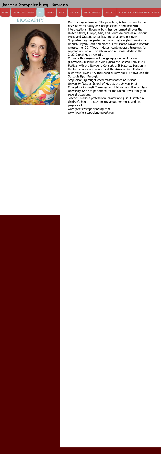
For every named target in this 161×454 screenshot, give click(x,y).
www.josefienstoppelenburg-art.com (91, 112)
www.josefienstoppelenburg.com (89, 109)
